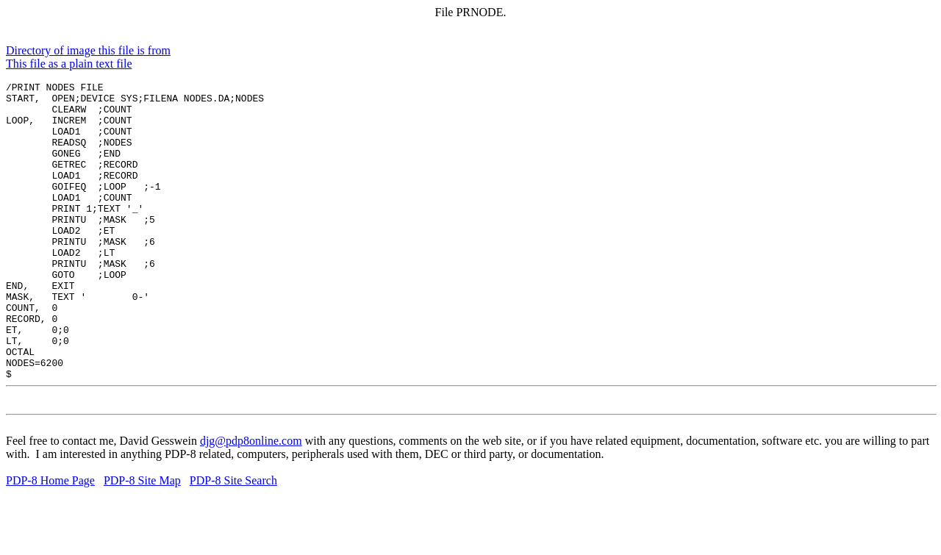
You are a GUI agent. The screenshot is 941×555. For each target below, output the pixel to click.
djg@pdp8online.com (251, 502)
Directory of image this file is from (88, 50)
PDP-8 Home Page (50, 542)
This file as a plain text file (69, 63)
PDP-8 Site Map (142, 542)
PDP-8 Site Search (233, 542)
